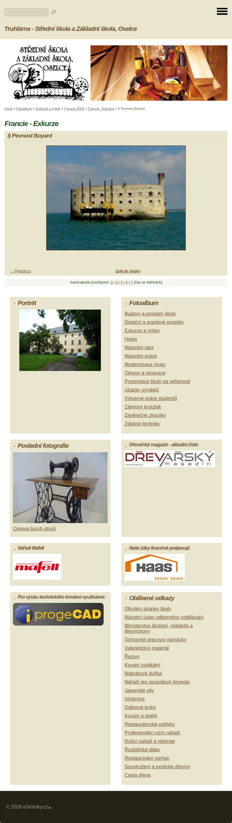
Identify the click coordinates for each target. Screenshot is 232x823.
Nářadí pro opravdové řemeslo (157, 682)
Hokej (130, 339)
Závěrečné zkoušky (145, 415)
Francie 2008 (74, 108)
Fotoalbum (24, 108)
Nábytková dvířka (143, 673)
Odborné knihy (140, 707)
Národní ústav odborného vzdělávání (164, 617)
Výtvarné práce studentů (150, 398)
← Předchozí (20, 271)
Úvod (8, 108)
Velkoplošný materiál (146, 648)
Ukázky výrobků (141, 389)
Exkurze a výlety (48, 108)
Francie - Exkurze (101, 108)
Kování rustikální (142, 665)
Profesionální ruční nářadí (152, 732)
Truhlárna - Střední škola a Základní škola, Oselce (70, 28)
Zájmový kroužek (142, 406)
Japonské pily (139, 690)
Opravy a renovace (144, 373)
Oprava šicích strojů (34, 528)
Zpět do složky (127, 271)
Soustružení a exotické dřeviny (157, 766)
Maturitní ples (138, 347)
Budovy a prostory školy (150, 313)
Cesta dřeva (137, 775)
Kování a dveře (140, 715)
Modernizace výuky (145, 364)
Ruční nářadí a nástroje (149, 741)
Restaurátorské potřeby (149, 724)
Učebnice (134, 698)
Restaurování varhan (146, 758)
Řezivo (131, 656)
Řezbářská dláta (142, 749)
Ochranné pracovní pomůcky (155, 639)
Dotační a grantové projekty (154, 322)
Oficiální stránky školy (147, 608)
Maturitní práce (140, 356)
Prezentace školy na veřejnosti (157, 381)
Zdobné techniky (142, 423)
